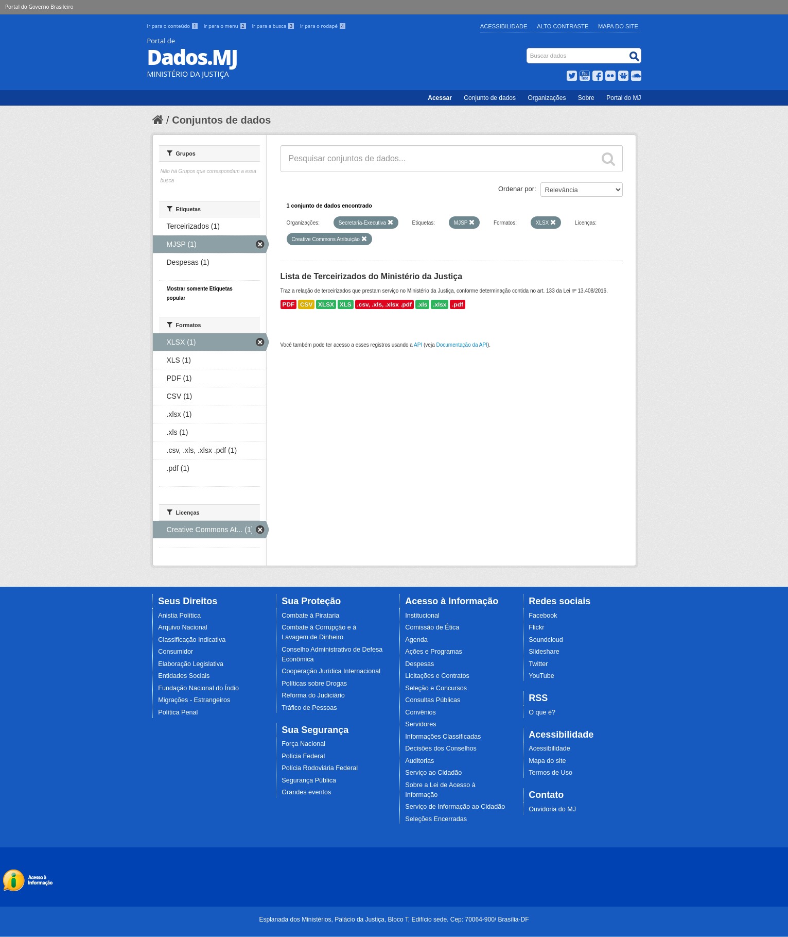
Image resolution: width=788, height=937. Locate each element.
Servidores (420, 724)
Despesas (419, 664)
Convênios (420, 712)
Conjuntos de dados (221, 120)
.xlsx (439, 304)
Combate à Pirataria (310, 615)
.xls (422, 304)
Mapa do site (547, 760)
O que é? (542, 712)
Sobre (586, 97)
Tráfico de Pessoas (309, 707)
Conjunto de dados (490, 97)
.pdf (457, 304)
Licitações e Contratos (437, 675)
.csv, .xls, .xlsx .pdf (384, 304)
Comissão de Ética (432, 627)
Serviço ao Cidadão (433, 772)
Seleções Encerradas (436, 819)
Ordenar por (516, 189)
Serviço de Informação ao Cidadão (455, 806)
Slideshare (544, 651)
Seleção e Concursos (436, 688)
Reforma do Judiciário (313, 695)
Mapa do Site (618, 26)
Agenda (416, 639)
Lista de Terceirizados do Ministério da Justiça (372, 276)
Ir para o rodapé (323, 26)
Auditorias (419, 760)
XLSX (326, 304)
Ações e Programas (433, 651)
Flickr (536, 627)
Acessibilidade (504, 26)
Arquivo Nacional (182, 627)
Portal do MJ (623, 97)
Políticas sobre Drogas (314, 683)
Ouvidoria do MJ (552, 809)
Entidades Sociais (183, 675)
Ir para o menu (226, 26)
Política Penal (178, 712)
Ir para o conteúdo (173, 26)
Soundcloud (546, 639)
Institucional (422, 615)
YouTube (541, 675)
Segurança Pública (309, 780)
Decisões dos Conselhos (441, 748)
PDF (289, 304)
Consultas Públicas (432, 700)
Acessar (440, 97)
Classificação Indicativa (191, 639)
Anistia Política (179, 615)
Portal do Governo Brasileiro (39, 6)
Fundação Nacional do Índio (198, 688)
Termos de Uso (550, 772)
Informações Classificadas (443, 736)
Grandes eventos (306, 792)
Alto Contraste (562, 26)
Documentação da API (461, 345)
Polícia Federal (303, 756)
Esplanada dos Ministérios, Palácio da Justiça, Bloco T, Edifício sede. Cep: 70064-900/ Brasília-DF (394, 919)
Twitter (538, 664)
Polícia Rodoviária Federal (320, 768)
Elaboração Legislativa (190, 664)
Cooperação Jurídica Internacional (331, 671)
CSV (306, 304)
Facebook (543, 615)
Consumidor (175, 651)
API (418, 345)
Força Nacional (303, 743)
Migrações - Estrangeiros (194, 700)
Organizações (547, 97)
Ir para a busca (273, 26)
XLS (346, 304)
